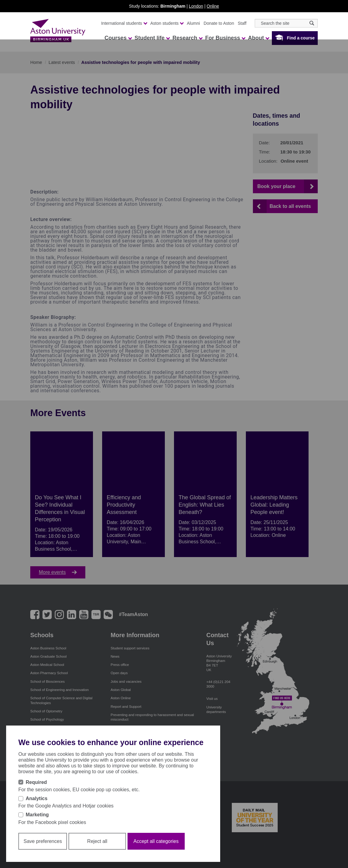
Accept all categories (156, 841)
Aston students (166, 23)
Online (213, 6)
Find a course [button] (301, 37)
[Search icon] (311, 23)
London (196, 6)
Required (36, 782)
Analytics (36, 798)
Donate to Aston (219, 23)
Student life (152, 38)
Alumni (193, 23)
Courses (118, 38)
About (258, 38)
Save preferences (43, 841)
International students (124, 23)
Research (187, 38)
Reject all (97, 841)
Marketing (37, 814)
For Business (225, 38)
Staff (242, 23)
